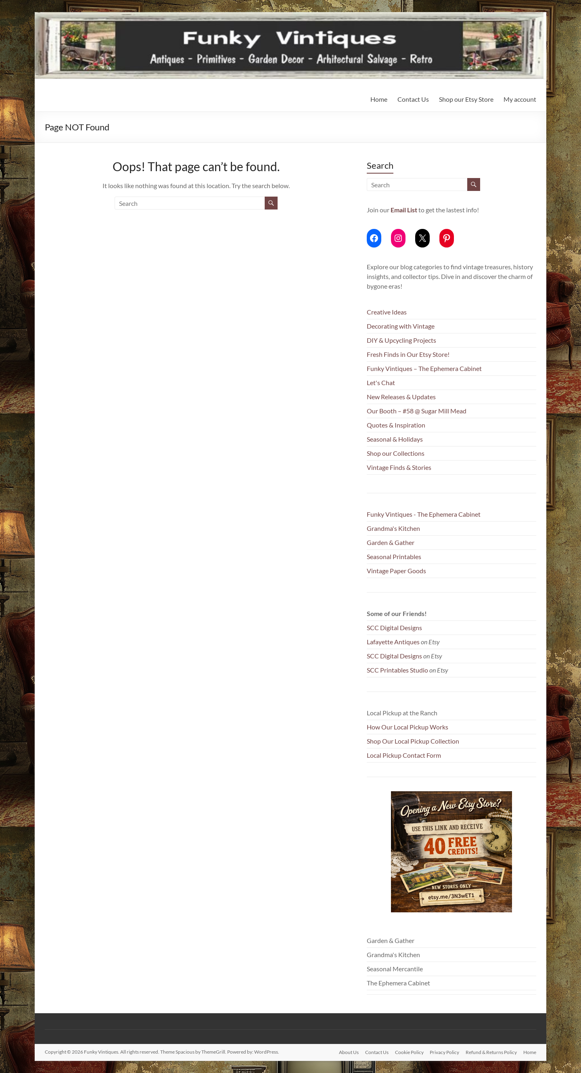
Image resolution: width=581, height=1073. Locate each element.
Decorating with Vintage (401, 326)
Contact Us (413, 99)
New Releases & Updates (401, 396)
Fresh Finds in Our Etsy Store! (408, 354)
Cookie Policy (409, 1052)
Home (378, 99)
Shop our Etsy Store (466, 99)
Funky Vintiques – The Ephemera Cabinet (424, 368)
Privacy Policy (444, 1052)
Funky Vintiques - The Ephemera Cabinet (424, 514)
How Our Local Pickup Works (407, 727)
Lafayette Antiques (393, 641)
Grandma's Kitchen (393, 528)
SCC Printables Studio (397, 670)
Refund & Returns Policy (491, 1052)
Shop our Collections (395, 453)
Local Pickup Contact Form (404, 755)
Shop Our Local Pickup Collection (413, 741)
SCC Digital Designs (394, 627)
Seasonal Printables (394, 556)
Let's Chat (381, 382)
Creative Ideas (387, 312)
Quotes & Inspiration (396, 425)
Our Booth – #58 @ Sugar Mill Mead (416, 411)
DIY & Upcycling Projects (401, 340)
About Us (348, 1052)
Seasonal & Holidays (395, 439)
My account (520, 99)
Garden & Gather (390, 542)
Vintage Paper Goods (396, 570)
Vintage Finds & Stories (399, 467)
